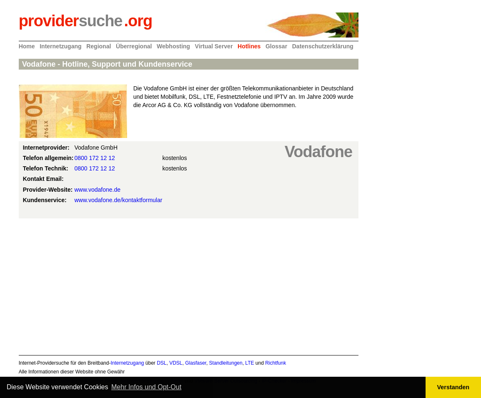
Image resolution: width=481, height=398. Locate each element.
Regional (98, 46)
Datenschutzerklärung (322, 46)
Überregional (134, 46)
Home (27, 46)
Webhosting (173, 46)
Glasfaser (195, 363)
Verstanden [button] (453, 387)
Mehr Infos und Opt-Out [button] (146, 386)
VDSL (175, 363)
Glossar (276, 46)
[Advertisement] (188, 285)
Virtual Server (214, 46)
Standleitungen (226, 363)
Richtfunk (275, 363)
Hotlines (249, 46)
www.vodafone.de (98, 189)
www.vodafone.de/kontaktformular (119, 200)
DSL (161, 363)
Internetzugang (60, 46)
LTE (249, 363)
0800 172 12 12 (95, 158)
